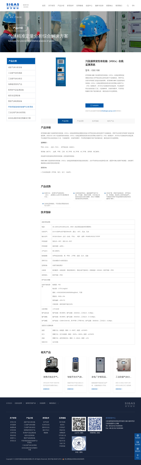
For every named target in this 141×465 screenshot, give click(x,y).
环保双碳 (62, 446)
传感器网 (42, 403)
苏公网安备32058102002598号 (74, 459)
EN (133, 5)
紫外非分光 (45, 427)
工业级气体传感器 (15, 73)
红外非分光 (45, 425)
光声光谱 (46, 422)
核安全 (62, 425)
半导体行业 (62, 435)
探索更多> (46, 389)
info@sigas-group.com (108, 111)
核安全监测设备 (14, 96)
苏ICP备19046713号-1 (55, 459)
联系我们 (119, 5)
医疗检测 (62, 422)
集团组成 (13, 427)
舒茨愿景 (13, 425)
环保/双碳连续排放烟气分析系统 (20, 107)
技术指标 (95, 121)
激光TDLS (46, 430)
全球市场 (13, 433)
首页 (43, 5)
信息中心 (89, 5)
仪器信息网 (18, 403)
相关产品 (110, 121)
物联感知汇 (52, 403)
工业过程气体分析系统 (17, 112)
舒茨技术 (70, 5)
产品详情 (65, 121)
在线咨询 (94, 106)
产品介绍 (61, 5)
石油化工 (62, 438)
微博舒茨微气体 (31, 403)
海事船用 (62, 433)
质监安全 (62, 430)
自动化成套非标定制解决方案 (19, 118)
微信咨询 (137, 450)
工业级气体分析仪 (15, 79)
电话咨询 (137, 436)
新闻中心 (13, 438)
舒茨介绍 (13, 422)
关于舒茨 (51, 5)
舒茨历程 (13, 430)
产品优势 (80, 121)
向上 (137, 456)
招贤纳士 (109, 5)
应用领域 (79, 5)
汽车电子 (62, 427)
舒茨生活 (13, 441)
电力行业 (62, 441)
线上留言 (137, 443)
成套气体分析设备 (15, 67)
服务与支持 (99, 5)
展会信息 (13, 435)
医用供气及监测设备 (16, 90)
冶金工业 (62, 443)
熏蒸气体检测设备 (15, 101)
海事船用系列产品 (15, 84)
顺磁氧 (46, 433)
